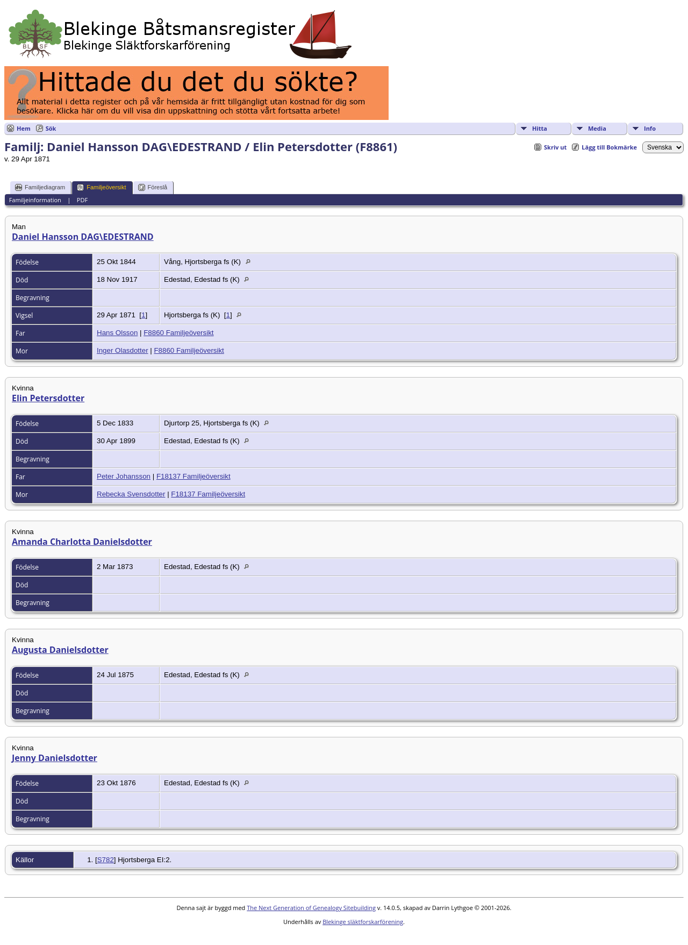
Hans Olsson (117, 333)
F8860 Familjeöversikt (178, 333)
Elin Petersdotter (48, 398)
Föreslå (153, 187)
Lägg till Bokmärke (609, 147)
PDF (82, 200)
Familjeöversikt (101, 187)
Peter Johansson (123, 476)
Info (650, 128)
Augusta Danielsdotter (60, 650)
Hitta (539, 128)
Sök (51, 128)
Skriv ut (555, 147)
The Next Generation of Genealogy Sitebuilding (311, 908)
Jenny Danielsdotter (54, 758)
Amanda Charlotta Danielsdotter (82, 542)
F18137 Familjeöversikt (193, 476)
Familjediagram (40, 187)
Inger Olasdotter (122, 350)
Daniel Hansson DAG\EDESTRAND (83, 237)
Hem (24, 128)
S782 (105, 860)
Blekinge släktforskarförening (362, 922)
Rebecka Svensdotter (131, 494)
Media (597, 128)
